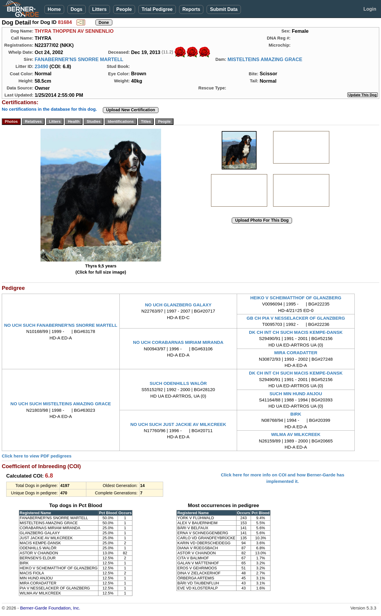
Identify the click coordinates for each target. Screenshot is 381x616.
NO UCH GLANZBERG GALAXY (178, 304)
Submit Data (223, 9)
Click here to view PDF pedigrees (37, 455)
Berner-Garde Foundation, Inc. (50, 607)
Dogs (76, 9)
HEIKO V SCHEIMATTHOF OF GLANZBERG (295, 297)
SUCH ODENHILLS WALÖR (178, 383)
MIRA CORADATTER (295, 352)
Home (54, 9)
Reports (191, 9)
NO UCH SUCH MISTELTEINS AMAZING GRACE (60, 403)
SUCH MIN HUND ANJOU (296, 393)
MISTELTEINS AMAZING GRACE (265, 59)
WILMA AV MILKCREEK (295, 434)
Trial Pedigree (157, 9)
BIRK (295, 413)
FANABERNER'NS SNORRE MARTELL (79, 59)
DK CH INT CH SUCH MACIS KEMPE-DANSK (296, 332)
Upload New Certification (130, 109)
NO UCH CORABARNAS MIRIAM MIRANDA (178, 342)
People (124, 9)
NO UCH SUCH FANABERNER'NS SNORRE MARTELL (60, 325)
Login (369, 9)
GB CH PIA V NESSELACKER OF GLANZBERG (296, 318)
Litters (99, 9)
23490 (41, 66)
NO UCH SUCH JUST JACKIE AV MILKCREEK (178, 424)
